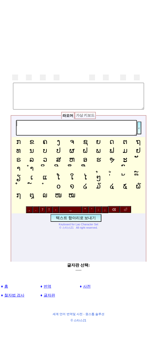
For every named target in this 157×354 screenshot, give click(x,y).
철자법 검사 (14, 295)
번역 (47, 286)
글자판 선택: (78, 265)
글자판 (49, 295)
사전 (87, 286)
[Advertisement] (78, 35)
